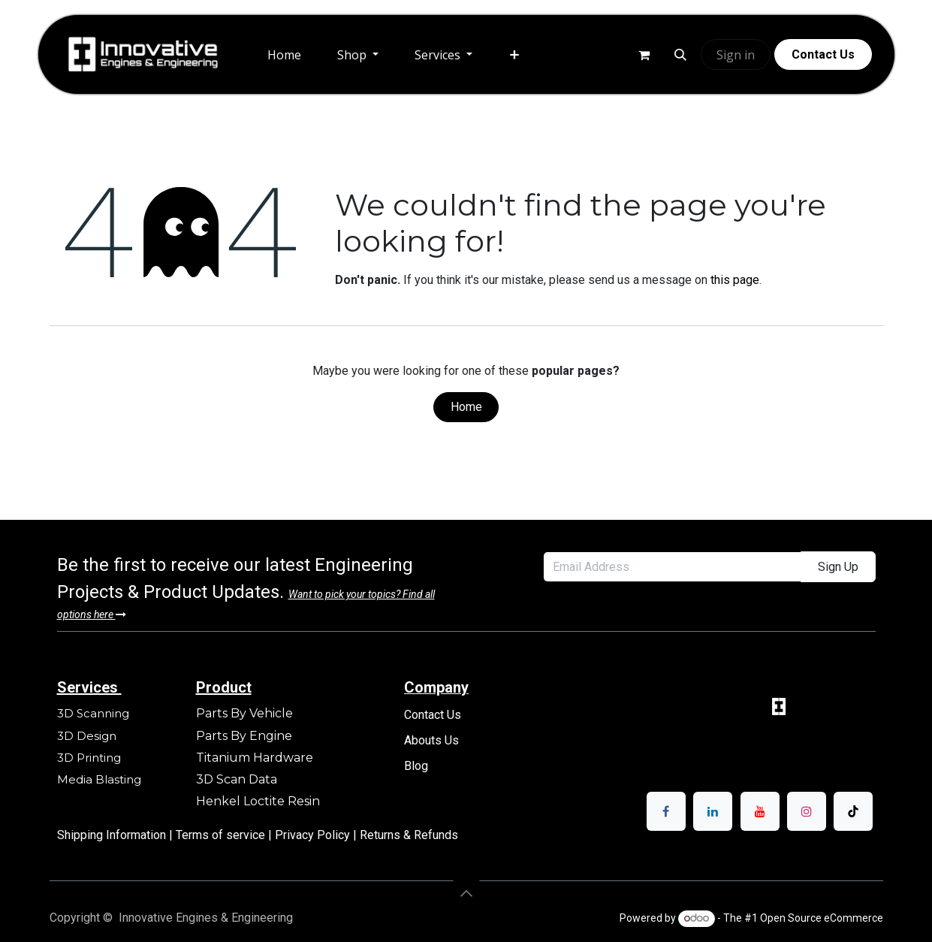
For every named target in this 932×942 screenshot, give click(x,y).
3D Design (86, 736)
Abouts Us (431, 740)
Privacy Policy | (317, 835)
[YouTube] (760, 811)
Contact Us (432, 715)
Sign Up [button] (838, 567)
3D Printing (90, 757)
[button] (680, 54)
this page (734, 280)
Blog (416, 766)
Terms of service (222, 835)
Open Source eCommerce (821, 918)
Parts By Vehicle (244, 713)
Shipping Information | (116, 835)
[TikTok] (853, 811)
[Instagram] (806, 811)
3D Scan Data (236, 779)
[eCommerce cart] (643, 54)
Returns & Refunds (409, 835)
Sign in (735, 55)
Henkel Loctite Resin (258, 801)
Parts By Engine (244, 736)
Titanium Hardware (254, 757)
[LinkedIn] (712, 811)
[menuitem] (284, 55)
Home (466, 407)
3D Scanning (93, 713)
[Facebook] (666, 811)
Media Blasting (99, 779)
